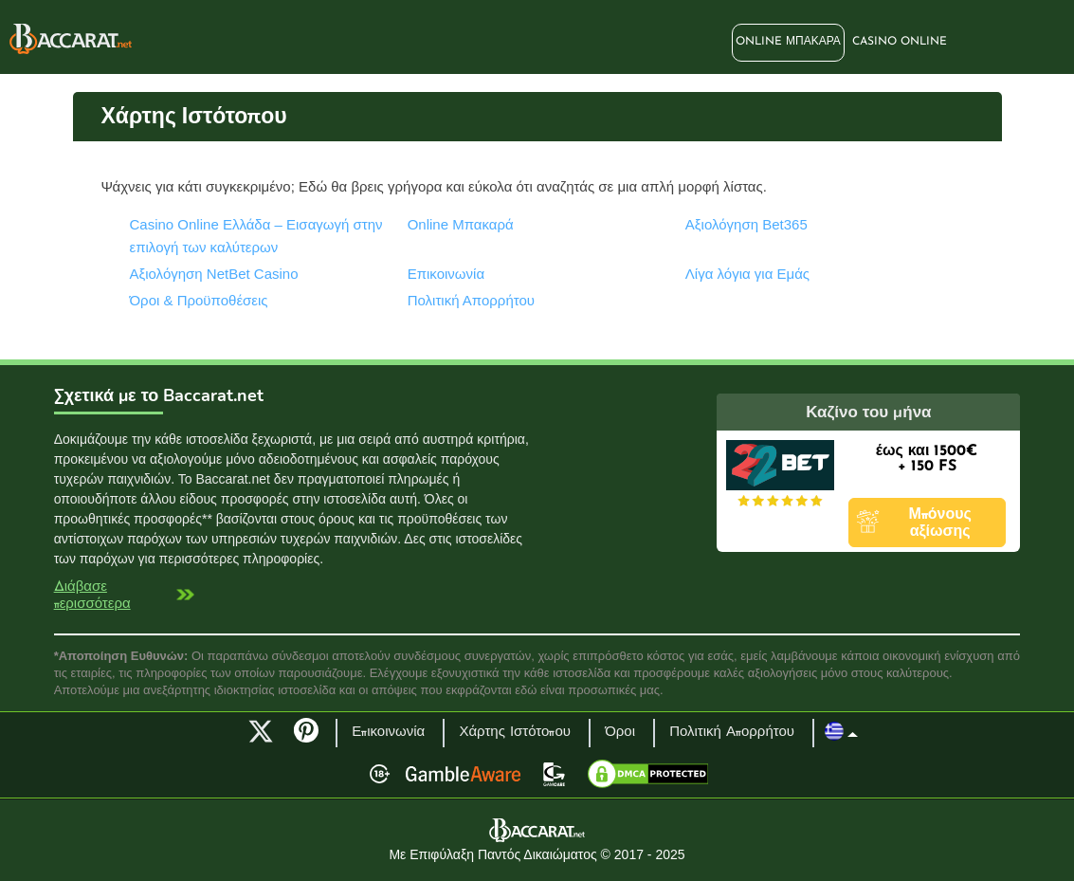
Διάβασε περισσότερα (92, 596)
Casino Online (899, 41)
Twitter (260, 731)
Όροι (620, 732)
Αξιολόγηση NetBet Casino (214, 274)
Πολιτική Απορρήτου (471, 300)
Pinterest (313, 739)
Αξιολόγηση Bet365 (746, 224)
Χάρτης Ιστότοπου (515, 732)
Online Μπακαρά (788, 41)
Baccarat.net (70, 39)
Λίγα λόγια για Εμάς (747, 274)
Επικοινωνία (446, 274)
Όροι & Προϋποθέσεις (199, 300)
